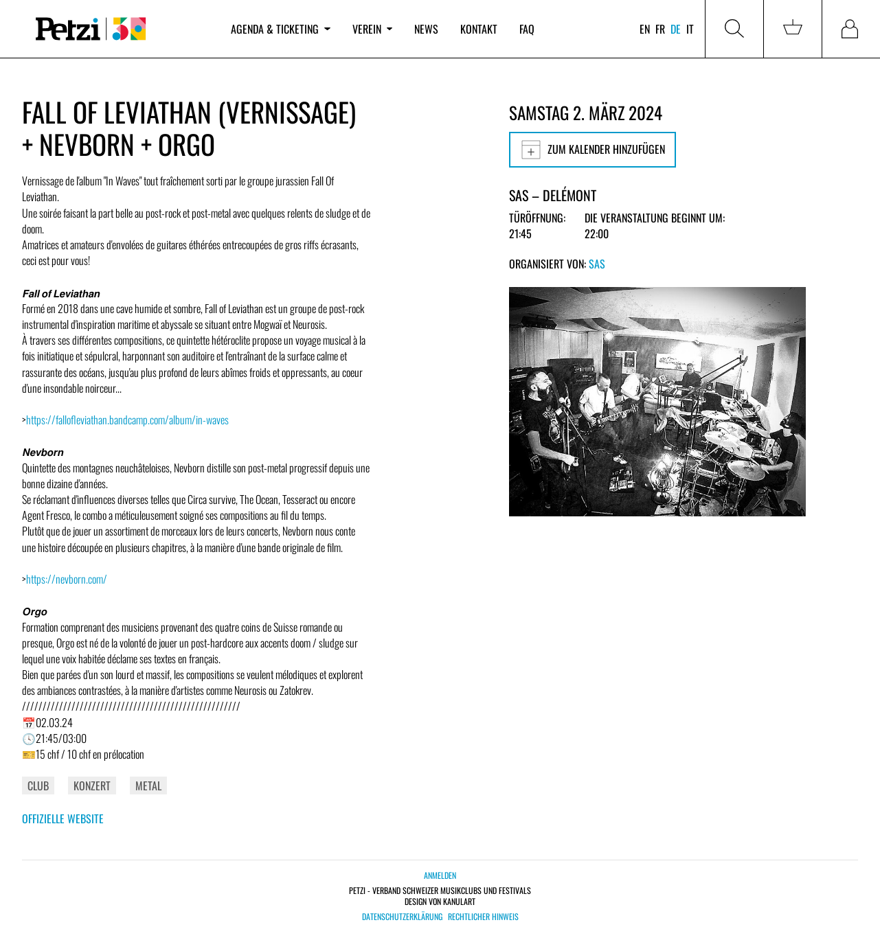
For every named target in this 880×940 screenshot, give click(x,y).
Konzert (92, 785)
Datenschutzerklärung (402, 916)
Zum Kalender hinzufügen (592, 150)
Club (38, 785)
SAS (597, 263)
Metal (148, 785)
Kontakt (478, 29)
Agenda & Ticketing (280, 29)
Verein (372, 29)
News (426, 29)
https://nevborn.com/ (66, 579)
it (690, 29)
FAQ (526, 29)
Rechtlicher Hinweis (483, 916)
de (675, 29)
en (645, 29)
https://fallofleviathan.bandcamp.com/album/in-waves (127, 419)
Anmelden (440, 875)
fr (660, 29)
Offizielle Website (63, 818)
